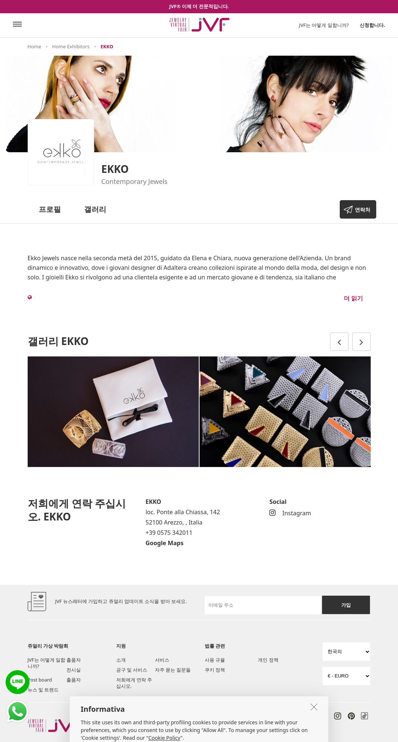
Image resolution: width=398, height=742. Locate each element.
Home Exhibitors (70, 46)
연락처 (362, 209)
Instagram (290, 513)
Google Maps (164, 543)
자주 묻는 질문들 (173, 669)
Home (34, 46)
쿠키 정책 (215, 669)
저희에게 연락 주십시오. (134, 682)
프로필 (50, 209)
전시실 (73, 669)
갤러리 (95, 209)
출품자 (73, 659)
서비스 (162, 659)
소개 (121, 659)
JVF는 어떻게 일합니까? (324, 25)
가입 (346, 605)
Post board (40, 679)
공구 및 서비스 (132, 669)
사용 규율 (215, 659)
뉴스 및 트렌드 (43, 689)
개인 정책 (268, 659)
